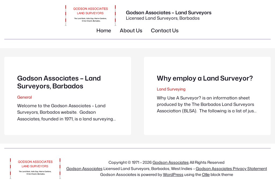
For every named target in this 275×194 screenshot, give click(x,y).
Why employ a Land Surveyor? (205, 78)
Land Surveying (171, 89)
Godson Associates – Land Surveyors (168, 12)
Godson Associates (171, 162)
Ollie (206, 174)
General (24, 97)
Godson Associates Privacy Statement (231, 168)
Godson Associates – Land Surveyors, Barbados (59, 82)
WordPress (173, 174)
